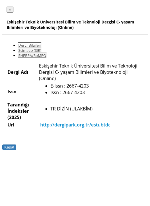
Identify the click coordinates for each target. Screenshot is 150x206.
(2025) (14, 117)
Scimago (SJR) (29, 50)
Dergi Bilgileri (29, 45)
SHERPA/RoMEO (32, 55)
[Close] (10, 10)
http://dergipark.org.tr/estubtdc (75, 125)
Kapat (9, 147)
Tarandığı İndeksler (18, 108)
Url (10, 125)
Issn (12, 91)
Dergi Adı (17, 72)
